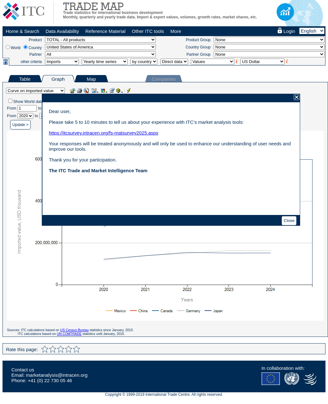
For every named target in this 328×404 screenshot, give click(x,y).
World (16, 48)
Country (35, 48)
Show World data (28, 101)
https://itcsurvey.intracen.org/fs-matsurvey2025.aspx (103, 133)
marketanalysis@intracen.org (56, 375)
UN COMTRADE (69, 334)
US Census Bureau (74, 330)
